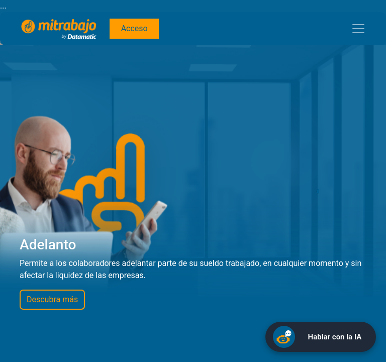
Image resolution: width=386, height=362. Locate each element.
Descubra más (52, 299)
